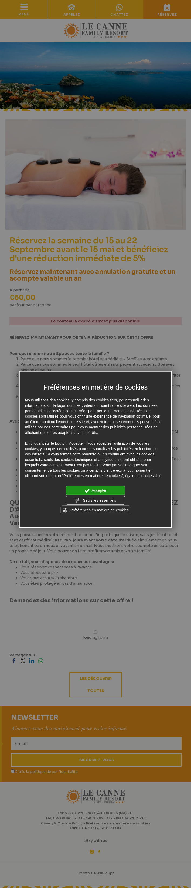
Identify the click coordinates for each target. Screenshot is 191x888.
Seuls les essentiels (95, 500)
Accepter (95, 490)
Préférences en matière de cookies (95, 510)
